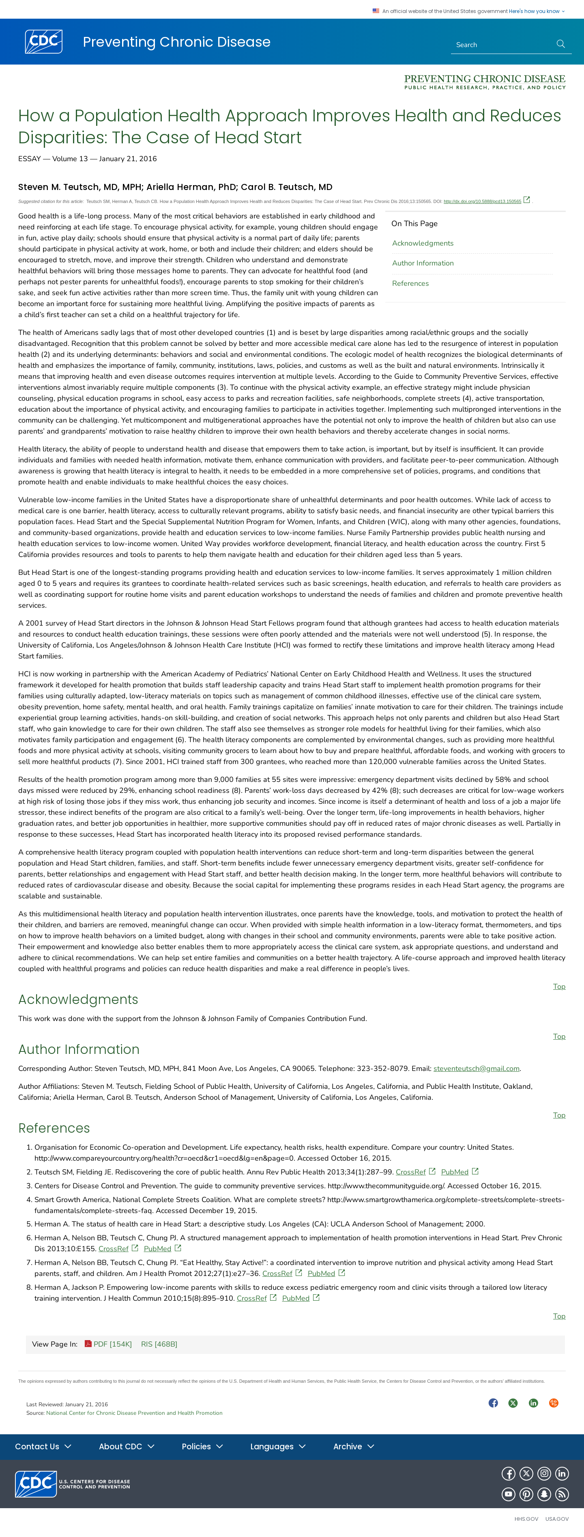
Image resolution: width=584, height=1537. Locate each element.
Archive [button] (354, 1446)
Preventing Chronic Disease (177, 42)
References (410, 283)
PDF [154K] (108, 1345)
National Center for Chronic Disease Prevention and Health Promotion (134, 1413)
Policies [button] (203, 1446)
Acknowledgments (423, 243)
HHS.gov (527, 1519)
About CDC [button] (127, 1446)
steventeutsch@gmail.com (477, 1068)
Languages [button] (279, 1446)
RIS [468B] (158, 1344)
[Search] (502, 45)
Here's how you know (537, 11)
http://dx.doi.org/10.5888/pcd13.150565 (487, 201)
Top (559, 986)
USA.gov (557, 1519)
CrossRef (416, 1172)
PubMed (460, 1172)
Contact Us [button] (43, 1446)
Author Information (423, 263)
